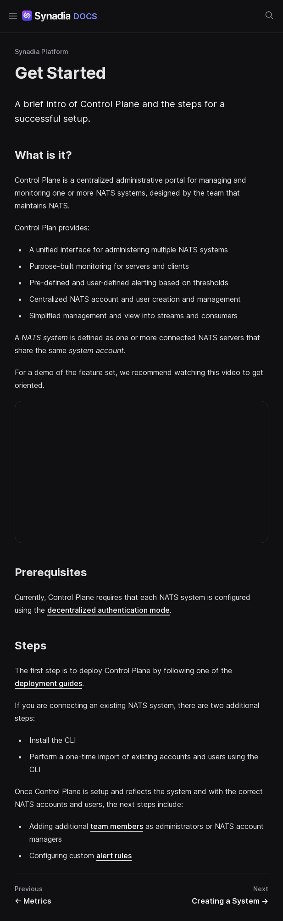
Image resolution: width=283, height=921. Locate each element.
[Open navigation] (12, 16)
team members (116, 826)
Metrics (33, 900)
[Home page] (59, 16)
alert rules (114, 855)
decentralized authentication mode (108, 610)
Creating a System (230, 900)
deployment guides (48, 683)
